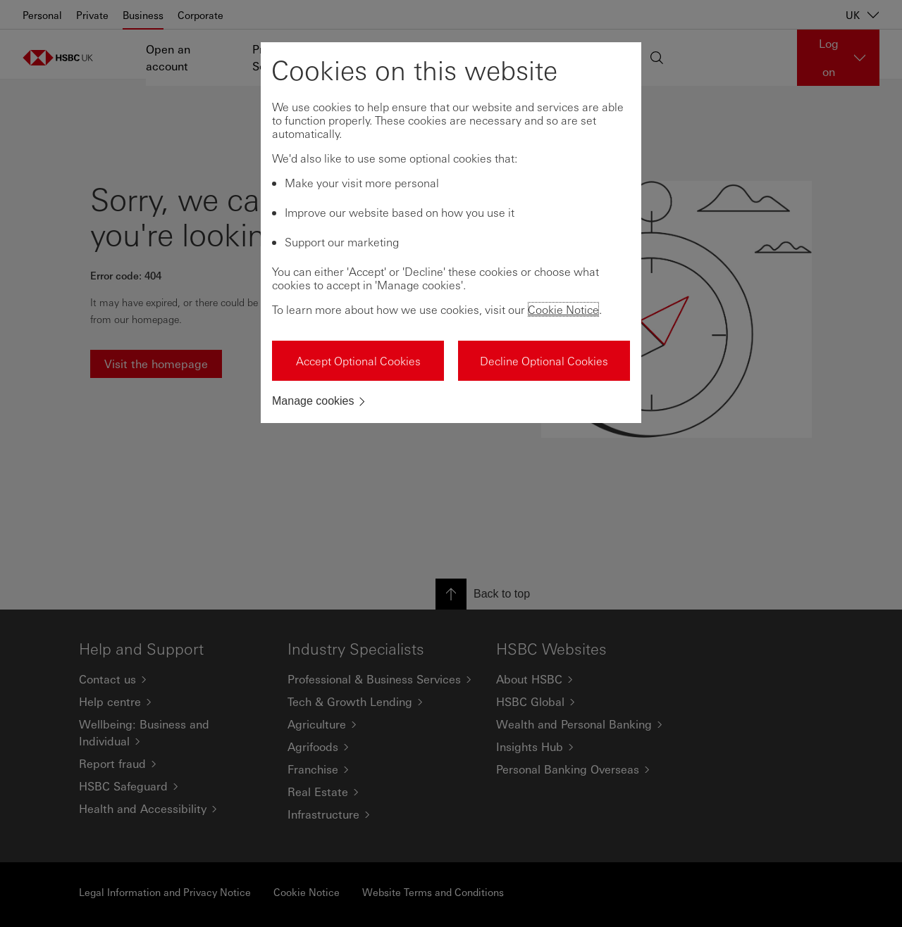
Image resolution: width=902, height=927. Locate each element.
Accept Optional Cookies (358, 360)
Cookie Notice (563, 309)
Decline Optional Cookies (544, 360)
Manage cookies (313, 401)
